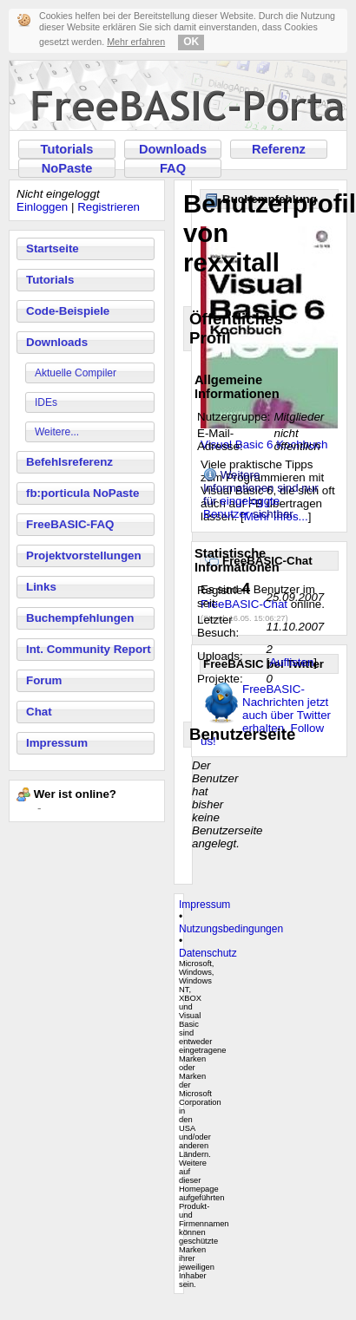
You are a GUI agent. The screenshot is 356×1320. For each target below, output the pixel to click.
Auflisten (291, 662)
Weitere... (57, 432)
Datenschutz (208, 953)
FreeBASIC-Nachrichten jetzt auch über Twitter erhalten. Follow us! (266, 715)
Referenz (279, 149)
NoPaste (67, 168)
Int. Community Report (88, 649)
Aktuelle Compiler (75, 373)
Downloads (173, 149)
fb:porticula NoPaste (82, 493)
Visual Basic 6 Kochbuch (264, 444)
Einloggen (42, 206)
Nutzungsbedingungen (231, 929)
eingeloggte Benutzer (241, 507)
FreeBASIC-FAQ (70, 524)
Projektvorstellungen (84, 555)
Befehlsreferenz (69, 461)
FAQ (173, 168)
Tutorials (67, 149)
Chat (39, 711)
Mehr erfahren (136, 41)
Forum (44, 680)
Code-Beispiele (67, 310)
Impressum (57, 742)
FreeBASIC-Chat (244, 604)
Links (41, 586)
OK (191, 42)
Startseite (52, 248)
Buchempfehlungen (80, 617)
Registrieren (108, 206)
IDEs (46, 402)
